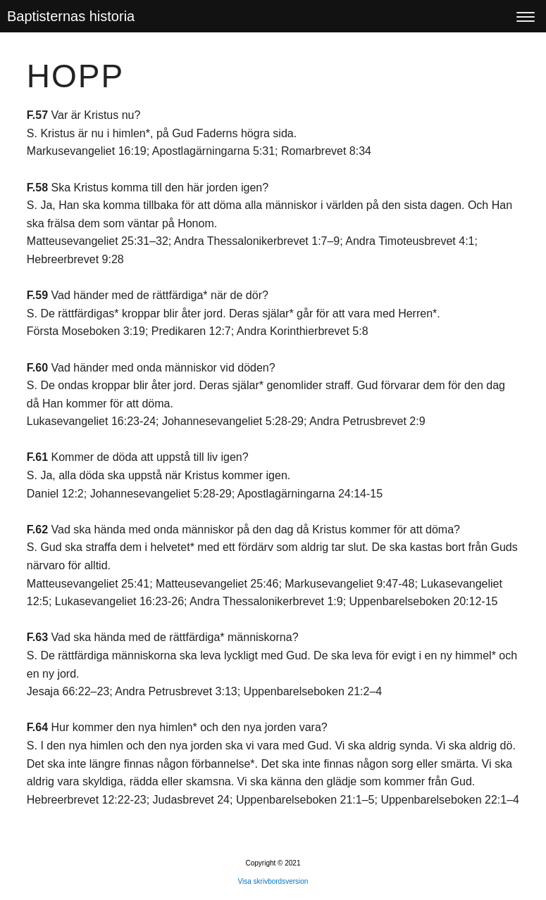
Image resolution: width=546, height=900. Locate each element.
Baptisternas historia (71, 16)
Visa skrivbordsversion (273, 881)
